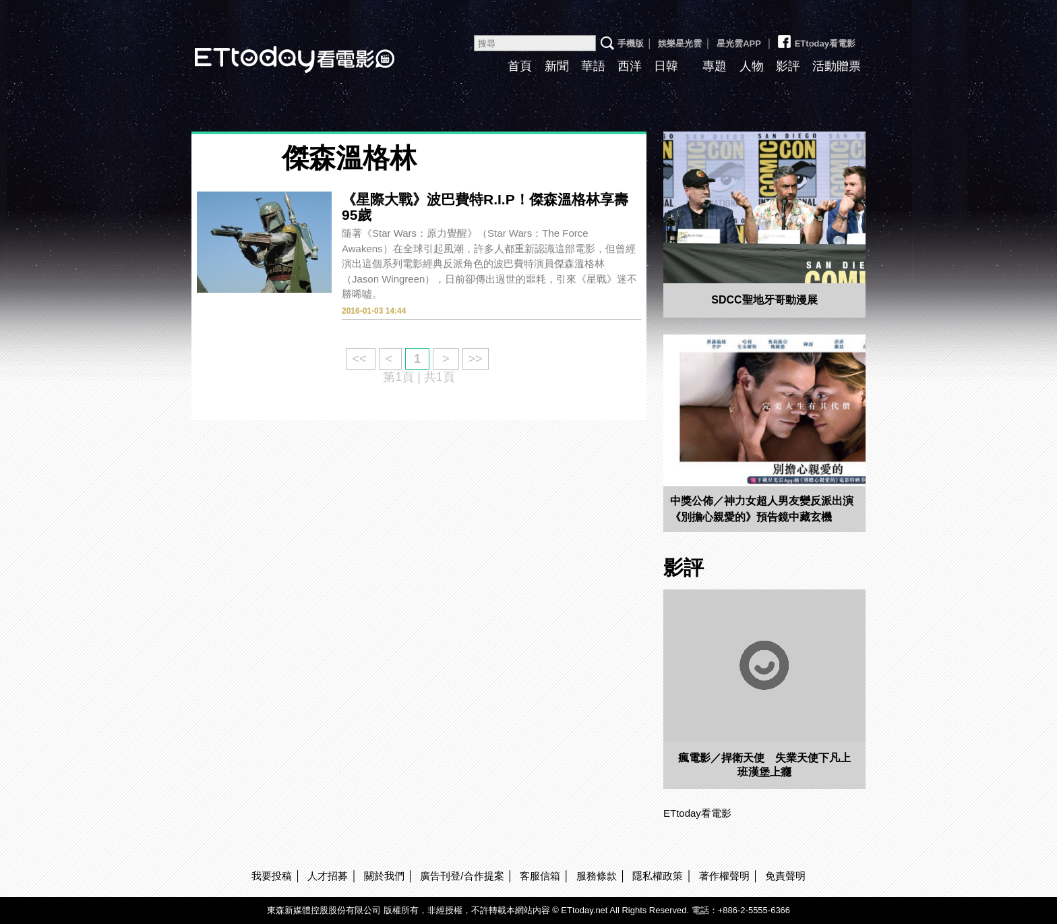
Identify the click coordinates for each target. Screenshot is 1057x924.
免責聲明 (785, 876)
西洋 (629, 66)
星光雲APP (739, 43)
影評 (788, 66)
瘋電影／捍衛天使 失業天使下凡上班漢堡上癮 (764, 765)
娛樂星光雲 (680, 43)
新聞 (557, 66)
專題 (714, 66)
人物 (751, 66)
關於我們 (384, 876)
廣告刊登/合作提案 (462, 876)
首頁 (520, 66)
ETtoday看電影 (276, 49)
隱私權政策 (657, 876)
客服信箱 (540, 876)
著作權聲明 (724, 876)
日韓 (666, 66)
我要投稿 (271, 876)
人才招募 (327, 876)
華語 (593, 66)
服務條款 (596, 876)
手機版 (630, 43)
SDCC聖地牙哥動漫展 (764, 300)
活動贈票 (836, 66)
